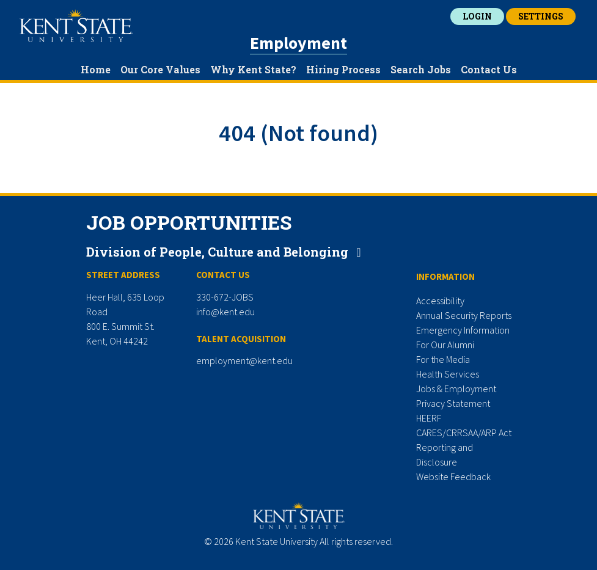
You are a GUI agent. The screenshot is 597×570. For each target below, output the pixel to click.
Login (477, 16)
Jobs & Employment (456, 388)
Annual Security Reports (463, 315)
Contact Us (489, 69)
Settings (540, 16)
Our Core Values (160, 69)
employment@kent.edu (244, 360)
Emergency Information (463, 330)
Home (96, 69)
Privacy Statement (453, 403)
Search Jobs (420, 69)
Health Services (447, 374)
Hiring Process (343, 69)
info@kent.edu (225, 311)
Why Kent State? (253, 69)
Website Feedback (453, 476)
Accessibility (440, 300)
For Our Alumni (445, 344)
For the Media (443, 359)
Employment (298, 43)
